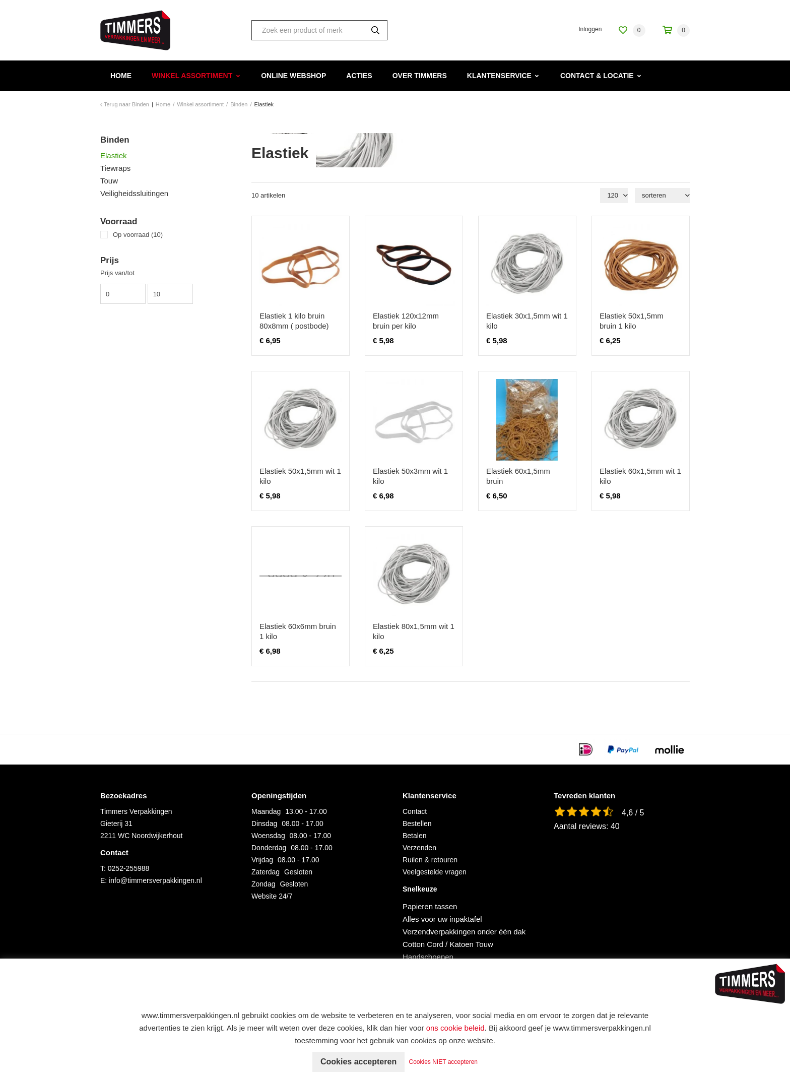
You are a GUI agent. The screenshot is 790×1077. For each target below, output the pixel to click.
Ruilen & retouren (430, 860)
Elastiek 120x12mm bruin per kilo (406, 320)
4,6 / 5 (633, 812)
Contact (415, 811)
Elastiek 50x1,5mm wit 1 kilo (300, 476)
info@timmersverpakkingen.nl (155, 880)
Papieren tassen (430, 906)
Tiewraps (115, 168)
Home (120, 76)
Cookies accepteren (358, 1061)
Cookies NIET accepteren (443, 1061)
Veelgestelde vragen (435, 872)
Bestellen (417, 823)
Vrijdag (262, 860)
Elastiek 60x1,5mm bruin (518, 476)
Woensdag (268, 836)
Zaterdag (265, 872)
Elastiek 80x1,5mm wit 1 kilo (413, 631)
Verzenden (419, 848)
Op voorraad (138, 234)
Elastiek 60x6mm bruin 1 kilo (297, 631)
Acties (359, 76)
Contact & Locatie (597, 76)
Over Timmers (419, 76)
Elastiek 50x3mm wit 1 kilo (410, 476)
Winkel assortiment (192, 76)
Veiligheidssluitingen (134, 193)
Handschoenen (428, 957)
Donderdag (268, 848)
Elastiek (113, 155)
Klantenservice (499, 76)
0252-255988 (129, 868)
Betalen (414, 836)
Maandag (266, 811)
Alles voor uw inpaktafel (442, 919)
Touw (109, 180)
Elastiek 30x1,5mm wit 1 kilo (527, 320)
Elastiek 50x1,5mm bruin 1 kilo (632, 320)
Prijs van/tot (117, 273)
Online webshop (293, 76)
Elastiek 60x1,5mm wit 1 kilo (640, 476)
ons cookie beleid (455, 1028)
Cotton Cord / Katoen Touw (448, 944)
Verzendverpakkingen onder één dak (464, 931)
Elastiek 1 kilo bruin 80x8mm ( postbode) (294, 320)
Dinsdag (264, 823)
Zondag (263, 884)
